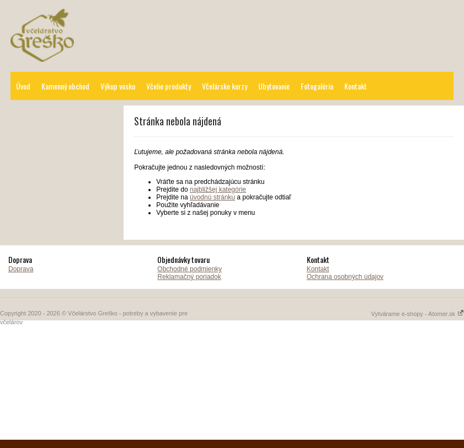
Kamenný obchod (65, 86)
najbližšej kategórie (218, 189)
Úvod (23, 86)
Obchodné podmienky (189, 269)
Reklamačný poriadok (189, 277)
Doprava (20, 269)
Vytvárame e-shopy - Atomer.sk (417, 313)
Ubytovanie (274, 86)
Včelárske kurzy (224, 86)
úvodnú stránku (212, 197)
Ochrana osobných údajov (345, 277)
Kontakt (355, 86)
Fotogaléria (317, 86)
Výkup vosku (117, 86)
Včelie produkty (168, 86)
